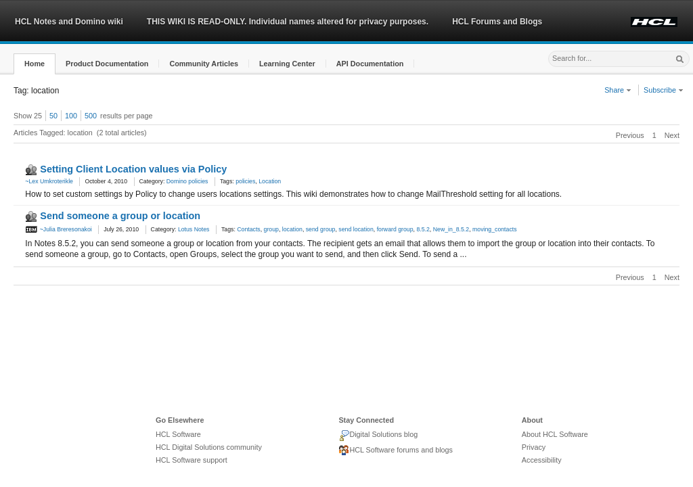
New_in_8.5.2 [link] (451, 229)
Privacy (533, 447)
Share (617, 90)
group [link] (271, 229)
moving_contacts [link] (494, 229)
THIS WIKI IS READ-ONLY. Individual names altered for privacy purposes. (287, 21)
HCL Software (178, 434)
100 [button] (71, 116)
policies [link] (245, 181)
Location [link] (270, 181)
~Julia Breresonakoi (58, 229)
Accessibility (542, 460)
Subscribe (664, 90)
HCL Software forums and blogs (395, 450)
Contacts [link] (248, 229)
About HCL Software (555, 434)
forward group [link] (395, 229)
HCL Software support (191, 460)
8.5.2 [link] (422, 229)
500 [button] (91, 116)
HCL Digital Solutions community (209, 447)
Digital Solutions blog (378, 435)
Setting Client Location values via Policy (133, 169)
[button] (34, 63)
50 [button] (53, 116)
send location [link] (355, 229)
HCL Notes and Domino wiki (69, 21)
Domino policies (187, 181)
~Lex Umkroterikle (49, 181)
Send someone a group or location (120, 215)
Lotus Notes (194, 229)
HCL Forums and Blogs (497, 21)
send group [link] (321, 229)
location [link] (292, 229)
